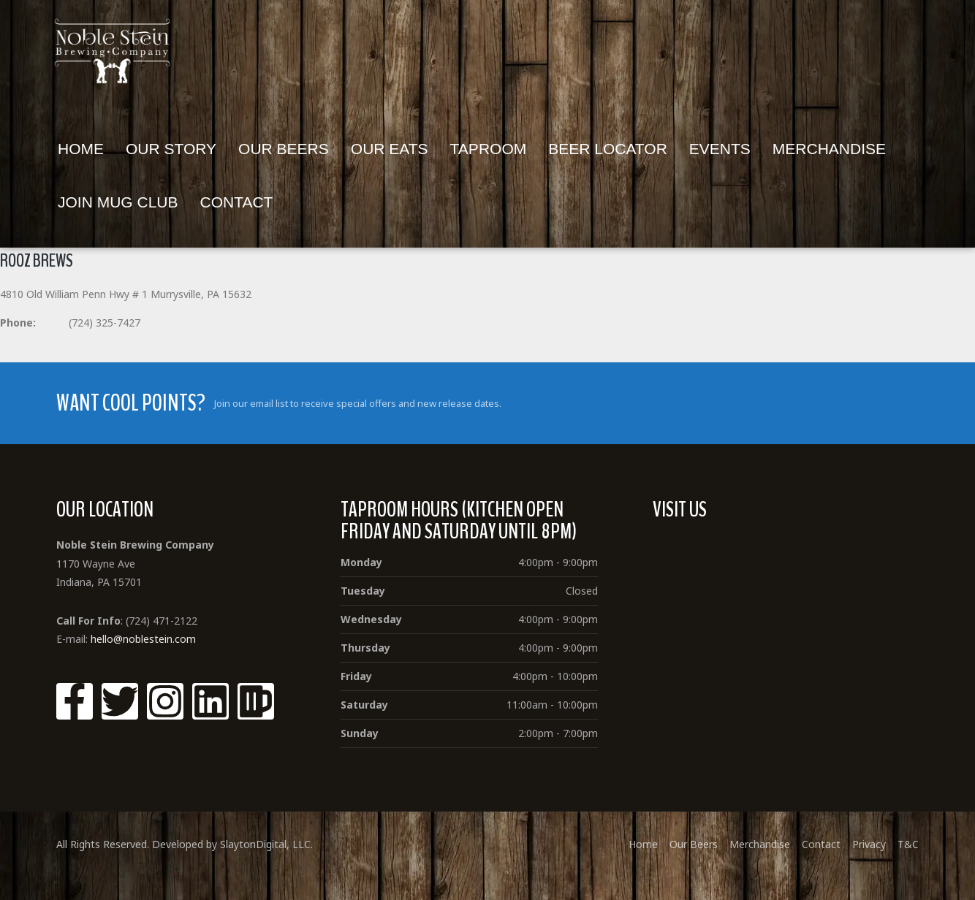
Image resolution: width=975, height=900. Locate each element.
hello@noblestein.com (143, 639)
